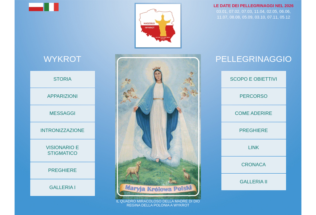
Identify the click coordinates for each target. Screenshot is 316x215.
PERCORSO (253, 96)
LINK (253, 147)
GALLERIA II (253, 181)
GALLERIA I (62, 187)
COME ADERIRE (253, 113)
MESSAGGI (62, 113)
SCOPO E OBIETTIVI (253, 79)
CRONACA (253, 164)
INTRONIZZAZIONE (63, 130)
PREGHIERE (62, 170)
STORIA (62, 79)
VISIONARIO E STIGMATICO (62, 150)
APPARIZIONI (62, 96)
